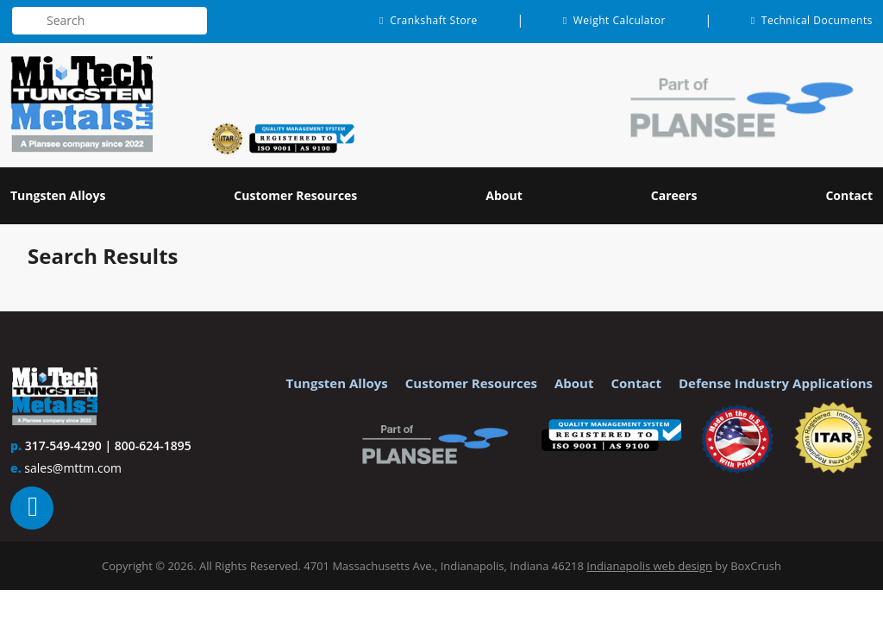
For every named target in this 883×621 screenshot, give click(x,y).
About (574, 383)
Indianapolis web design (649, 566)
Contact (636, 383)
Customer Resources (471, 383)
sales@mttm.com (73, 468)
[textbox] (109, 20)
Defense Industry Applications (776, 383)
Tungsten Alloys (337, 383)
